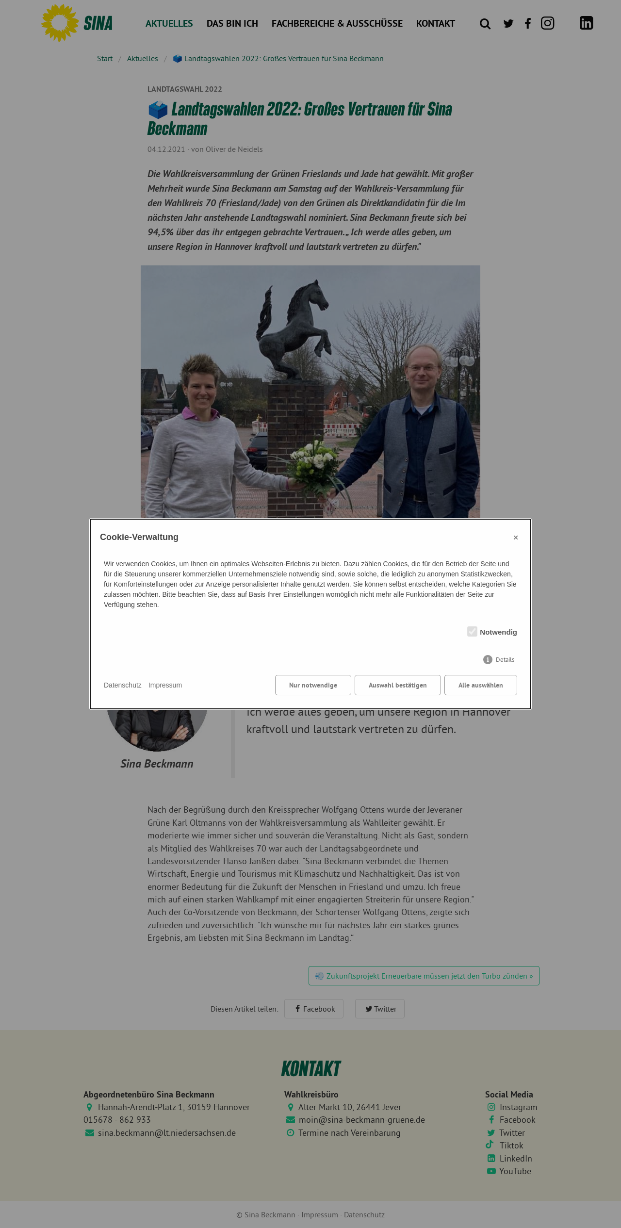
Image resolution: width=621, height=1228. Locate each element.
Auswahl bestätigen (398, 685)
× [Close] (516, 537)
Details (505, 659)
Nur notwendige (313, 685)
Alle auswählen (480, 685)
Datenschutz (123, 685)
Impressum (165, 685)
